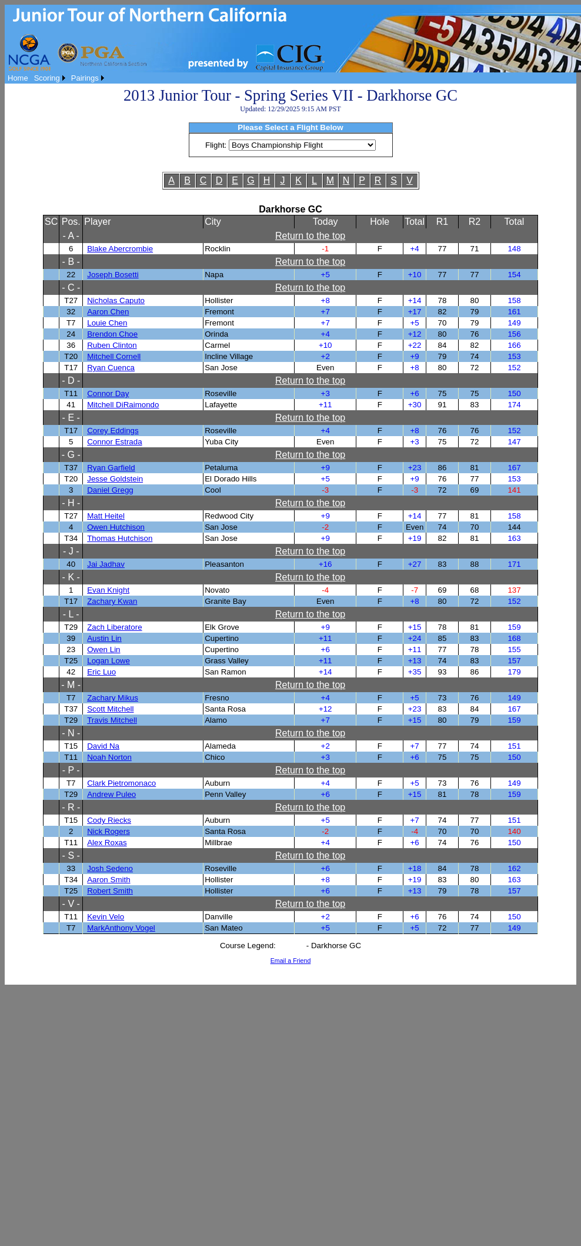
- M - (71, 685)
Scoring (47, 78)
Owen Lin (103, 649)
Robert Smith (110, 890)
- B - (71, 262)
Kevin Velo (105, 916)
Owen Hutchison (116, 527)
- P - (71, 770)
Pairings (85, 78)
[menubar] (56, 78)
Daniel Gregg (110, 490)
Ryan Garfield (111, 467)
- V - (71, 904)
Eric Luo (101, 671)
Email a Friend (291, 960)
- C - (71, 288)
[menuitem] (18, 78)
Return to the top (310, 236)
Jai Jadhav (106, 564)
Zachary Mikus (112, 697)
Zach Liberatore (114, 627)
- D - (71, 381)
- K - (71, 577)
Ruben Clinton (111, 345)
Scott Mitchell (110, 709)
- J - (71, 551)
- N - (71, 733)
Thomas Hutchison (119, 538)
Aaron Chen (108, 311)
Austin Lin (104, 638)
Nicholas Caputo (116, 300)
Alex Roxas (106, 842)
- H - (71, 503)
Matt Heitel (106, 515)
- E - (71, 418)
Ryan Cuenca (111, 367)
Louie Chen (107, 322)
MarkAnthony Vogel (121, 927)
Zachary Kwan (112, 601)
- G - (71, 455)
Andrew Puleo (111, 794)
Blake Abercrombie (120, 248)
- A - (70, 236)
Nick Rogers (108, 831)
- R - (71, 807)
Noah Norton (109, 757)
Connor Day (108, 393)
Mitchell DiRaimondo (123, 404)
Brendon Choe (112, 334)
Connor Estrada (114, 441)
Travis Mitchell (112, 720)
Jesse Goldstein (115, 478)
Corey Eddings (112, 430)
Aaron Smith (108, 879)
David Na (103, 746)
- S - (71, 855)
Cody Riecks (109, 820)
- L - (71, 614)
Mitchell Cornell (114, 356)
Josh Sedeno (110, 868)
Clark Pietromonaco (121, 783)
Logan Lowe (108, 660)
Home (18, 78)
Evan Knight (108, 590)
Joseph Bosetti (112, 274)
